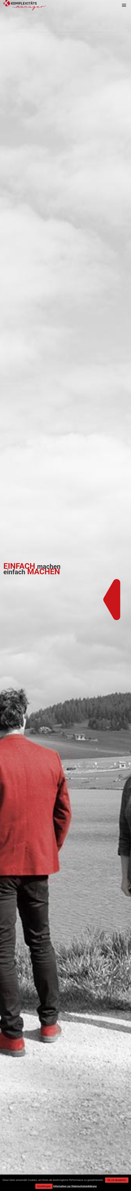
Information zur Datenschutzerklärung (75, 1186)
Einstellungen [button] (44, 1186)
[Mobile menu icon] (124, 5)
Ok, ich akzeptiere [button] (116, 1180)
